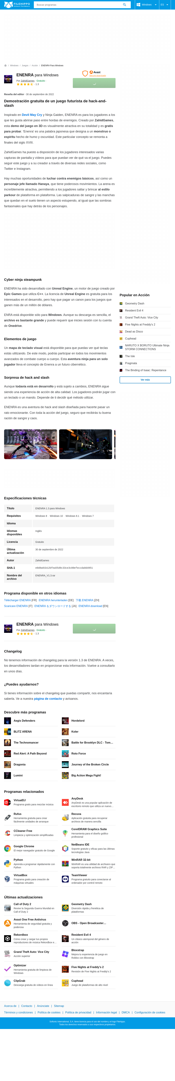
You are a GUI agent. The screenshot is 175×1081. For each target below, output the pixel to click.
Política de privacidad (78, 1012)
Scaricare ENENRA (16, 606)
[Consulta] (82, 4)
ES (165, 5)
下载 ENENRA (84, 600)
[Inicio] (5, 65)
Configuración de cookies (149, 1012)
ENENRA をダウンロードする (53, 606)
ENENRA (37, 75)
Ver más (145, 379)
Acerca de (10, 1006)
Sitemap (59, 1006)
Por (25, 80)
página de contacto (48, 698)
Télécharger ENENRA (17, 600)
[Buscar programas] (124, 4)
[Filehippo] (17, 5)
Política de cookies (49, 1012)
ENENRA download (90, 606)
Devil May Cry (32, 115)
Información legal (106, 1012)
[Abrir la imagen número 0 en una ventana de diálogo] (30, 444)
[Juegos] (25, 65)
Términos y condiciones (18, 1012)
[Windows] (14, 65)
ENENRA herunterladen (53, 600)
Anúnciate (43, 1006)
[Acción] (35, 65)
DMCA (126, 1012)
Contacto (26, 1006)
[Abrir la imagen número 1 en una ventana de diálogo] (85, 444)
